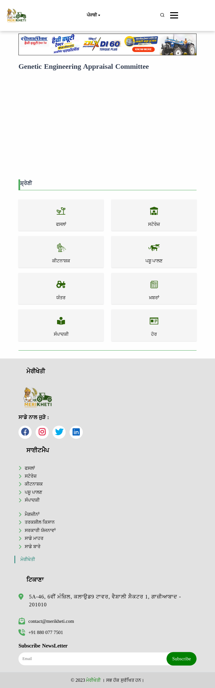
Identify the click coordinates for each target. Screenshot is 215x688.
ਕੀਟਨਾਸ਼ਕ (34, 484)
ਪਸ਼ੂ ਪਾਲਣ (33, 492)
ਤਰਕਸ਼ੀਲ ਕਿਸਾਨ (40, 522)
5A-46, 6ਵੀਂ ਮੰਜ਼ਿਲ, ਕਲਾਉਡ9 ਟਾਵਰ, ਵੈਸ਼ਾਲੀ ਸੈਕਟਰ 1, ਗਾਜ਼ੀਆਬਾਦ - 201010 (105, 600)
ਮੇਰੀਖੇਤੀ (27, 559)
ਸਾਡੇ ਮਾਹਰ (34, 538)
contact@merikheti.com (46, 621)
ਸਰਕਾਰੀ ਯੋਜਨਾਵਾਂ (40, 530)
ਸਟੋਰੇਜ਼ (31, 476)
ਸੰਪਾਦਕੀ (32, 500)
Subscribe (181, 658)
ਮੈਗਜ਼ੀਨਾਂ (32, 514)
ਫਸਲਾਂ (30, 468)
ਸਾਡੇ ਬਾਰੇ (33, 546)
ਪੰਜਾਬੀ (93, 15)
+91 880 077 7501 (40, 632)
